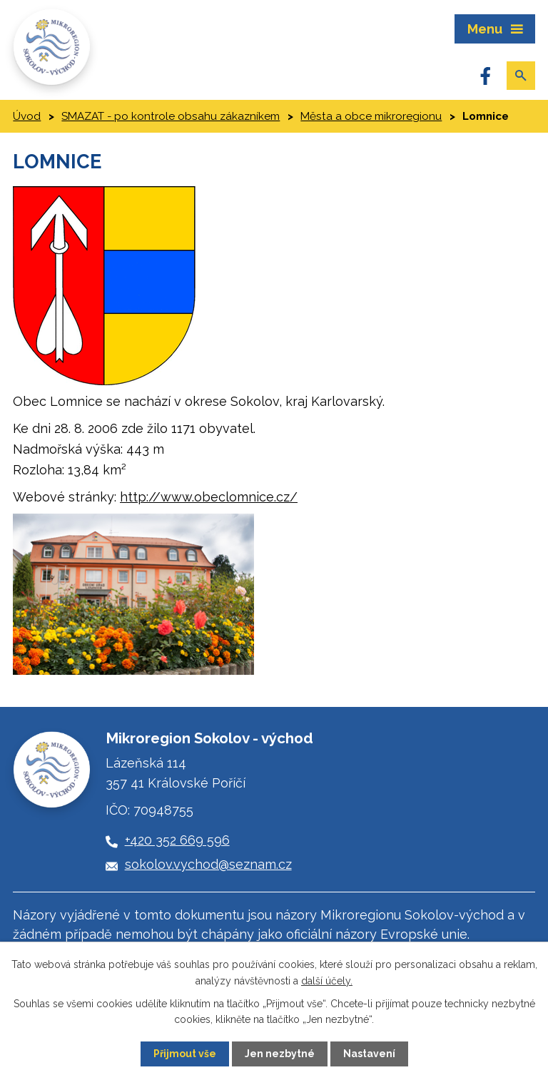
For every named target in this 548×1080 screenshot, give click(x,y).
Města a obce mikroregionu (371, 116)
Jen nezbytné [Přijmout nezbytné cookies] (280, 1053)
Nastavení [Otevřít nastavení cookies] (369, 1053)
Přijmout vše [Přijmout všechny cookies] (184, 1053)
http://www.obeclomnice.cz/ (209, 496)
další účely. (326, 980)
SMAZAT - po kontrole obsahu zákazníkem (170, 116)
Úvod (27, 116)
